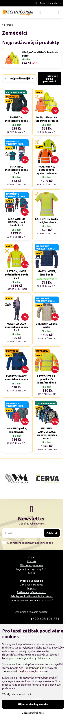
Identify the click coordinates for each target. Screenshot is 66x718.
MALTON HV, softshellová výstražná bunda (47, 170)
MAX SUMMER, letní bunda (47, 272)
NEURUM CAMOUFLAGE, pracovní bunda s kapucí (46, 433)
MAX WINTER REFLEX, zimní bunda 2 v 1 (16, 222)
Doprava (31, 588)
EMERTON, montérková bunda (16, 119)
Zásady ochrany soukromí (16, 694)
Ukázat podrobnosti (33, 712)
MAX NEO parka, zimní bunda (16, 430)
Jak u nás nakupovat (31, 584)
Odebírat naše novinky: (32, 523)
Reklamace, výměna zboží (31, 592)
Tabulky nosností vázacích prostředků (31, 600)
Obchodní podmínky (31, 565)
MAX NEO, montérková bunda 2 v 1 (16, 170)
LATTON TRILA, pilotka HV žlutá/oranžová (46, 379)
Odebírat (51, 533)
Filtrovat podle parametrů (49, 78)
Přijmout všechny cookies (33, 704)
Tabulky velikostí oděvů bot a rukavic (32, 596)
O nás (31, 557)
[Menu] (58, 12)
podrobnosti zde (34, 667)
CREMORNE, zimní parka (47, 325)
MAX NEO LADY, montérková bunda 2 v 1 (16, 327)
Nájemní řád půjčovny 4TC (31, 569)
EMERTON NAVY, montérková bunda (16, 377)
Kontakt (31, 561)
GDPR (31, 572)
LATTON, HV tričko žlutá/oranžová (46, 220)
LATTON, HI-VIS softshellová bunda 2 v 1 (16, 274)
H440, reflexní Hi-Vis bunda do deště (40, 54)
